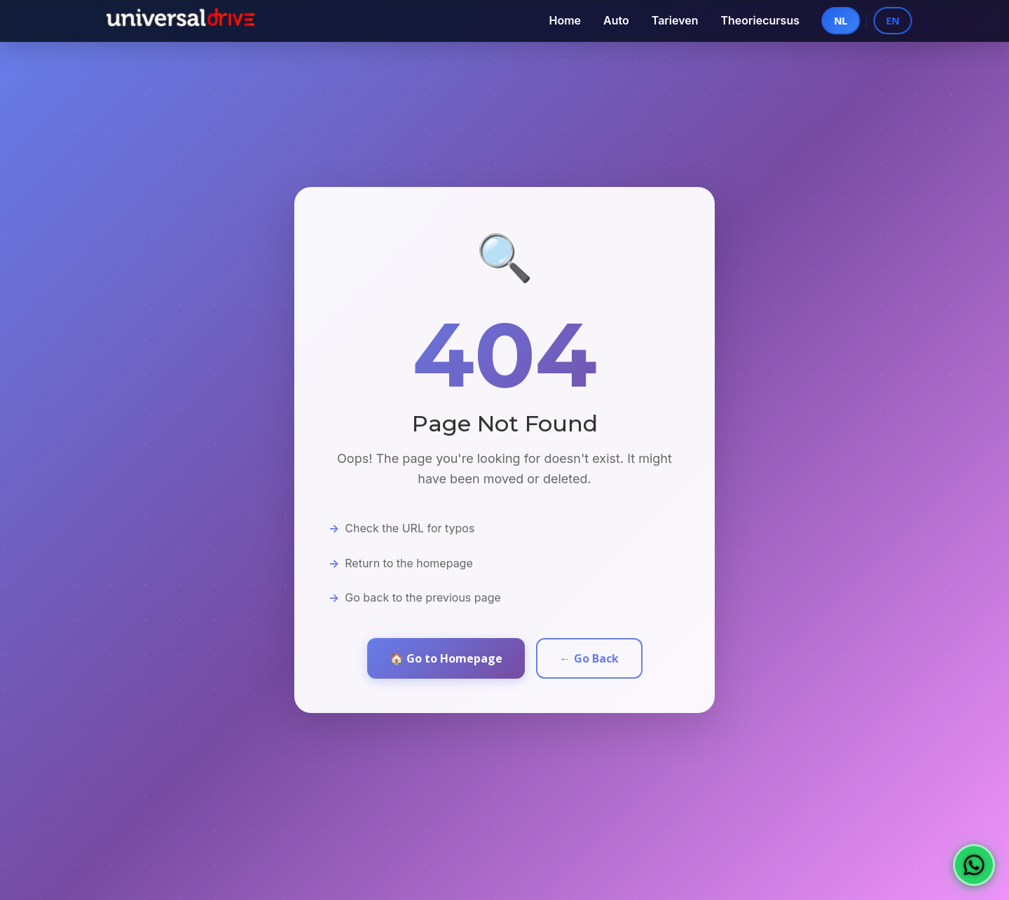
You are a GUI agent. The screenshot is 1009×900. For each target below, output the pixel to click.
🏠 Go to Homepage (446, 658)
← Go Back (589, 658)
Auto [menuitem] (616, 20)
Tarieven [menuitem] (675, 20)
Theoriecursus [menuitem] (759, 20)
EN (903, 20)
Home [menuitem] (565, 20)
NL (832, 20)
